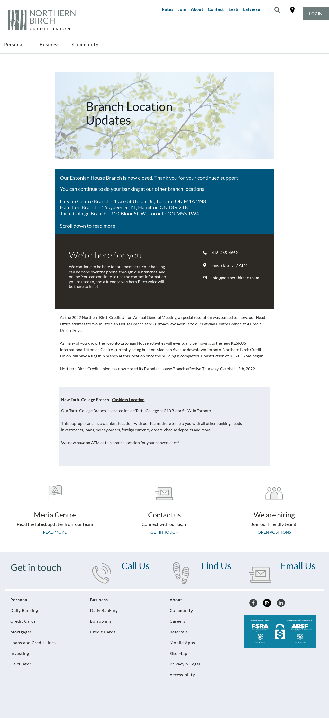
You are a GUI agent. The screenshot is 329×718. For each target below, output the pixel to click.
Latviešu (251, 9)
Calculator (20, 663)
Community (181, 610)
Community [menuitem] (85, 44)
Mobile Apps (182, 642)
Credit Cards (23, 621)
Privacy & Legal (185, 663)
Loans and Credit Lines (33, 642)
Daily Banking (24, 610)
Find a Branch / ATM (230, 265)
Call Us (135, 565)
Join (182, 9)
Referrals (179, 631)
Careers (177, 621)
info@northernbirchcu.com (235, 277)
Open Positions (274, 532)
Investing (19, 653)
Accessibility (182, 674)
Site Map (178, 653)
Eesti (234, 9)
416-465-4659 (225, 252)
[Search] (277, 10)
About (197, 9)
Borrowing (100, 621)
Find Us (216, 565)
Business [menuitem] (50, 44)
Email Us (298, 565)
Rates (167, 9)
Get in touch (164, 532)
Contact (216, 9)
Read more (55, 532)
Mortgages (21, 631)
